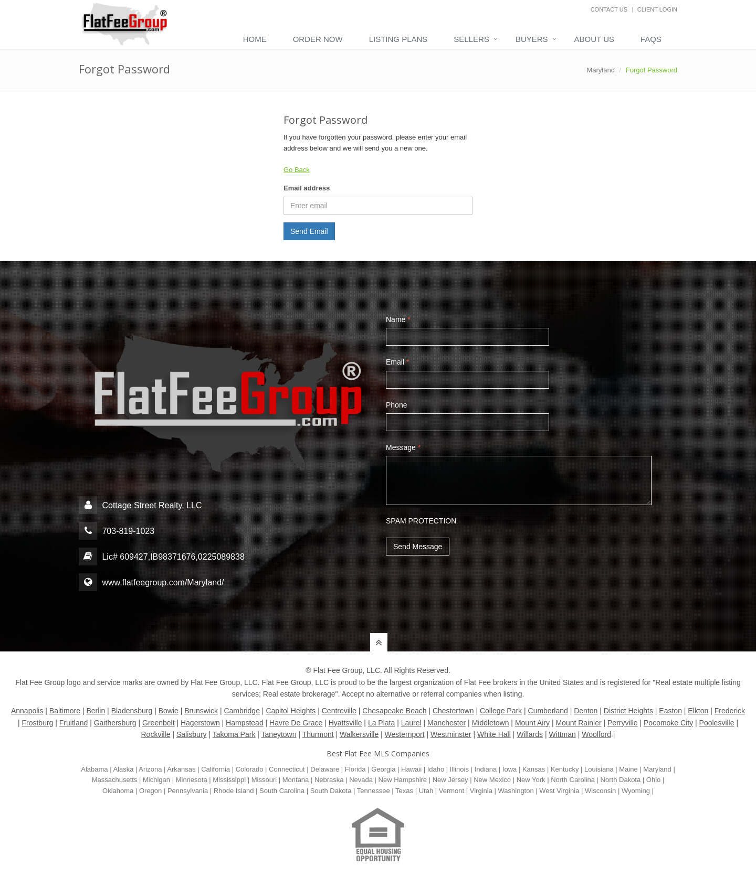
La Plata (381, 723)
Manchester (446, 723)
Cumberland (548, 711)
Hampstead (245, 723)
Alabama (94, 769)
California (215, 769)
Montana (295, 780)
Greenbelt (158, 723)
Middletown (490, 723)
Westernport (405, 734)
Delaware (324, 769)
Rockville (156, 734)
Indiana (486, 769)
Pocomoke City (668, 723)
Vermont (451, 791)
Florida (355, 769)
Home (255, 39)
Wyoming (636, 791)
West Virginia (559, 791)
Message (403, 447)
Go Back (297, 170)
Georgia (383, 769)
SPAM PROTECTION (421, 520)
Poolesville (716, 723)
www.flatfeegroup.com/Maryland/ (163, 582)
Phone (396, 405)
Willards (530, 734)
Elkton (698, 711)
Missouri (264, 780)
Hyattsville (345, 723)
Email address (307, 188)
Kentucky (565, 769)
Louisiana (599, 769)
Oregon (150, 791)
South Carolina (281, 791)
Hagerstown (200, 723)
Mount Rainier (578, 723)
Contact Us (609, 9)
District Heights (628, 711)
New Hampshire (403, 780)
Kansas (533, 769)
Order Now (318, 39)
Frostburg (37, 723)
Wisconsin (600, 791)
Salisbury (191, 734)
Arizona (150, 769)
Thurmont (318, 734)
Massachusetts (115, 780)
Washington (516, 791)
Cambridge (241, 711)
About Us (594, 39)
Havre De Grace (295, 723)
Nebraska (329, 780)
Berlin (95, 711)
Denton (585, 711)
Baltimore (64, 711)
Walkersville (359, 734)
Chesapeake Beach (394, 711)
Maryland (600, 70)
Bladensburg (132, 711)
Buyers (532, 39)
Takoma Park (234, 734)
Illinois (459, 769)
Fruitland (73, 723)
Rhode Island (234, 791)
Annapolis (27, 711)
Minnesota (191, 780)
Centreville (339, 711)
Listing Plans (398, 39)
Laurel (411, 723)
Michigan (156, 780)
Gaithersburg (115, 723)
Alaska (123, 769)
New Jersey (450, 780)
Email (397, 362)
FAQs (651, 39)
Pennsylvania (187, 791)
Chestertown (453, 711)
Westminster (450, 734)
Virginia (481, 791)
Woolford (596, 734)
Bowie (168, 711)
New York (531, 780)
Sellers (471, 39)
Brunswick (201, 711)
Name (398, 319)
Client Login (657, 9)
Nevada (361, 780)
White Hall (494, 734)
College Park (501, 711)
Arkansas (181, 769)
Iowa (509, 769)
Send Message (417, 546)
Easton (670, 711)
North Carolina (573, 780)
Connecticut (287, 769)
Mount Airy (532, 723)
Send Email (309, 231)
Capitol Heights (291, 711)
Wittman (562, 734)
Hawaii (411, 769)
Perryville (622, 723)
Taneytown (279, 734)
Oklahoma (117, 791)
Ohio (653, 780)
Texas (404, 791)
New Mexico (492, 780)
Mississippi (229, 780)
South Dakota (331, 791)
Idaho (436, 769)
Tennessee (373, 791)
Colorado (250, 769)
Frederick (730, 711)
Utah (426, 791)
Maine (628, 769)
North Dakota (621, 780)
